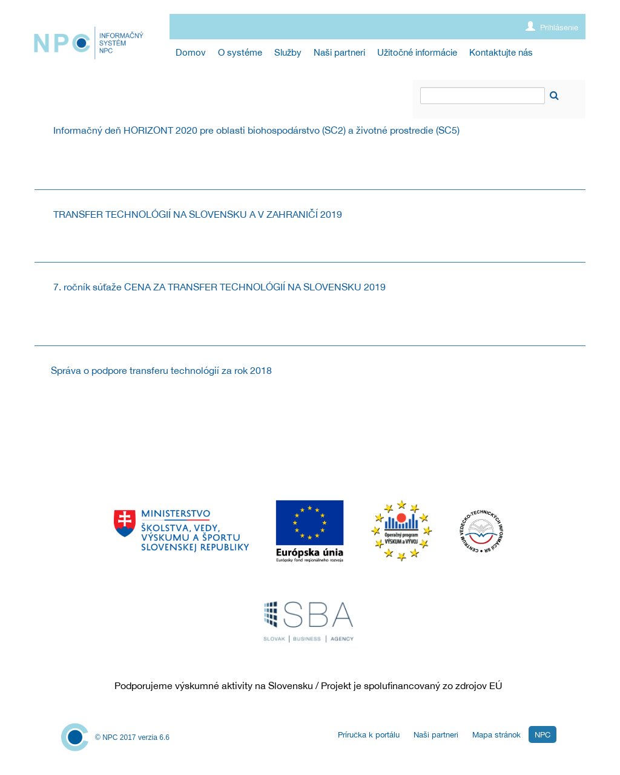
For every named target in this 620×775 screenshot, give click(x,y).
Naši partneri (436, 734)
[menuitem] (191, 52)
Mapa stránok (496, 734)
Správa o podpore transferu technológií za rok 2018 (161, 370)
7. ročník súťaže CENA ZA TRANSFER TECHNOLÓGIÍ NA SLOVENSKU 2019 (219, 286)
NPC (542, 734)
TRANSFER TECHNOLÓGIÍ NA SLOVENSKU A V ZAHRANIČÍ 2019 (197, 214)
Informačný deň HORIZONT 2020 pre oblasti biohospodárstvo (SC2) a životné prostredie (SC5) (256, 130)
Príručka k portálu (369, 734)
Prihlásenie (552, 27)
